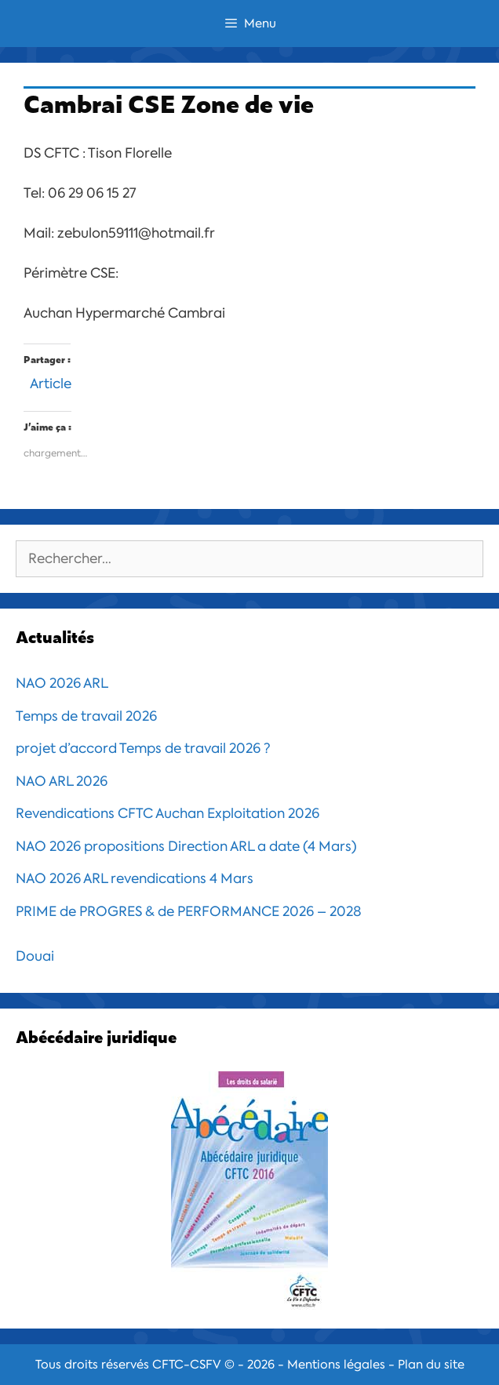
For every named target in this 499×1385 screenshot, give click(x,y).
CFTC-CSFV (186, 1364)
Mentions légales (336, 1364)
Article (50, 381)
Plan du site (431, 1364)
